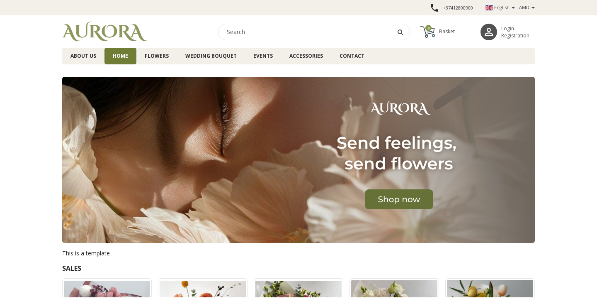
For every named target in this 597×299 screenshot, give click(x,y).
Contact (352, 55)
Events (263, 55)
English (500, 7)
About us (83, 55)
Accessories (306, 55)
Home (120, 55)
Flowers (157, 55)
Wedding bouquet (211, 55)
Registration (515, 35)
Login (507, 28)
